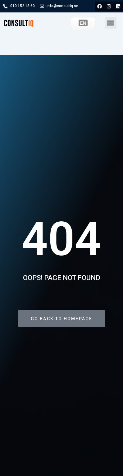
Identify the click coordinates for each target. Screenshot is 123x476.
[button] (110, 23)
